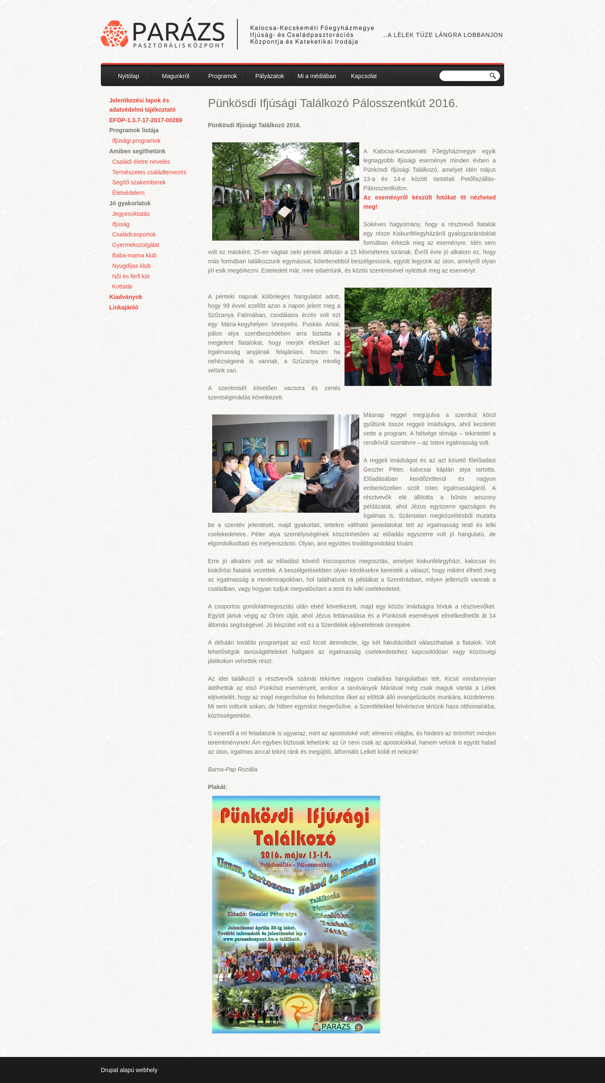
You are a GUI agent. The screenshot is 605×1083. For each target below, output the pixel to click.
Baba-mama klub (134, 255)
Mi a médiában (316, 76)
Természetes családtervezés (149, 172)
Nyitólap (128, 76)
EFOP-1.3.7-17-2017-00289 (145, 120)
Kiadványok (125, 297)
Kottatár (122, 286)
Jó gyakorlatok (130, 203)
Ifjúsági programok (136, 140)
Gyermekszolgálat (135, 244)
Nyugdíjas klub (131, 265)
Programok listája (134, 130)
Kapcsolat (363, 76)
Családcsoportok (134, 234)
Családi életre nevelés (141, 161)
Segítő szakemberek (139, 182)
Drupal (109, 1070)
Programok (222, 76)
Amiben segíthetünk (137, 151)
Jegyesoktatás (131, 213)
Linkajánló (123, 307)
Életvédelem (128, 192)
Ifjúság (120, 224)
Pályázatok (269, 76)
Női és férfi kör (131, 276)
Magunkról (175, 76)
